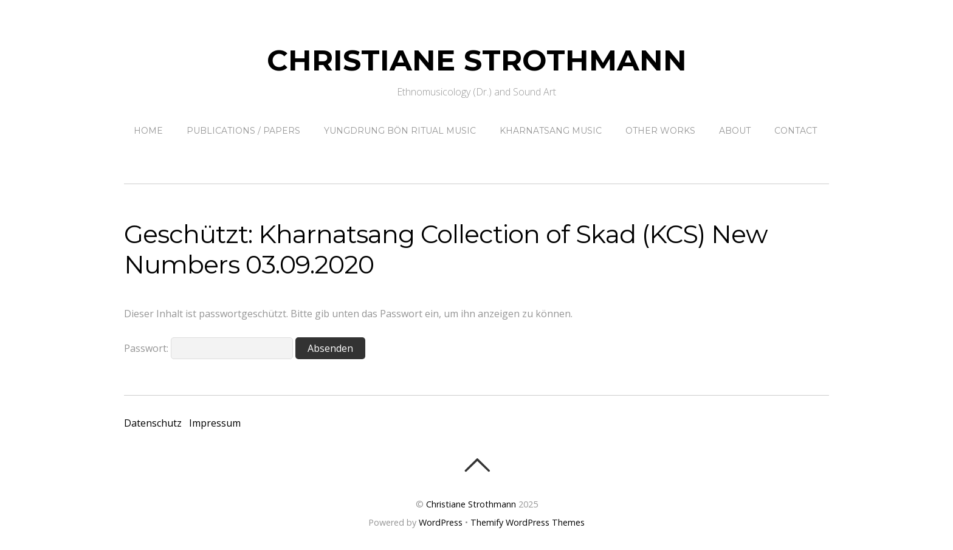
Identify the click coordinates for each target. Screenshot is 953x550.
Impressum (215, 423)
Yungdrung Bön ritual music (400, 130)
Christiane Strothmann (471, 504)
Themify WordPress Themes (527, 522)
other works (660, 130)
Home (148, 130)
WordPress (441, 522)
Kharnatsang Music (551, 130)
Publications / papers (243, 130)
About (735, 130)
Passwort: (208, 348)
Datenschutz (153, 423)
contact (795, 130)
